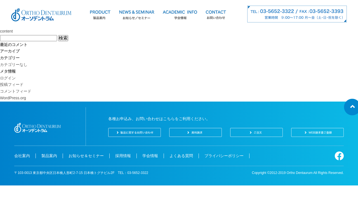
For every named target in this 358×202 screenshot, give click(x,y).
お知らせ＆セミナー (86, 155)
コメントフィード (15, 91)
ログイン (8, 78)
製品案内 (49, 155)
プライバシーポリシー (224, 155)
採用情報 (123, 155)
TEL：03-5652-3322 (133, 173)
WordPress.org (13, 98)
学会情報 (150, 155)
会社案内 (22, 155)
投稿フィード (11, 84)
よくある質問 (181, 155)
